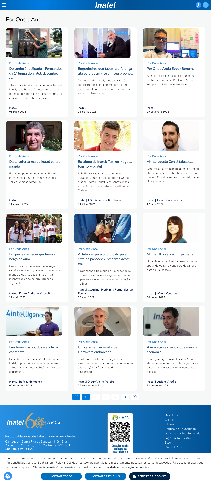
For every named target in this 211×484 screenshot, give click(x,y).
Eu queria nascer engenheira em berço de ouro (33, 263)
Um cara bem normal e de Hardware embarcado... (97, 359)
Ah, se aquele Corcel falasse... (170, 166)
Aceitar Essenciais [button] (105, 477)
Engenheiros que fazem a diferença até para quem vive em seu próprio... (105, 73)
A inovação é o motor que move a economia (172, 359)
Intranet (170, 434)
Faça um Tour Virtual (179, 447)
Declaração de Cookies (143, 468)
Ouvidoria (171, 424)
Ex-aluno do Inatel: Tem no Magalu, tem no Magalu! (105, 169)
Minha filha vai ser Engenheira (170, 261)
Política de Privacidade (110, 468)
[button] (149, 477)
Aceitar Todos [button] (61, 477)
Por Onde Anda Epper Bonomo (171, 71)
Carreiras (171, 429)
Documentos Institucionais (182, 443)
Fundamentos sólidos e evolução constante (34, 359)
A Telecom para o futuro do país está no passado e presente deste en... (104, 266)
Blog (168, 452)
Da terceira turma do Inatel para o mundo (34, 169)
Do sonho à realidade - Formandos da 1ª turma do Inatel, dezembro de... (35, 76)
